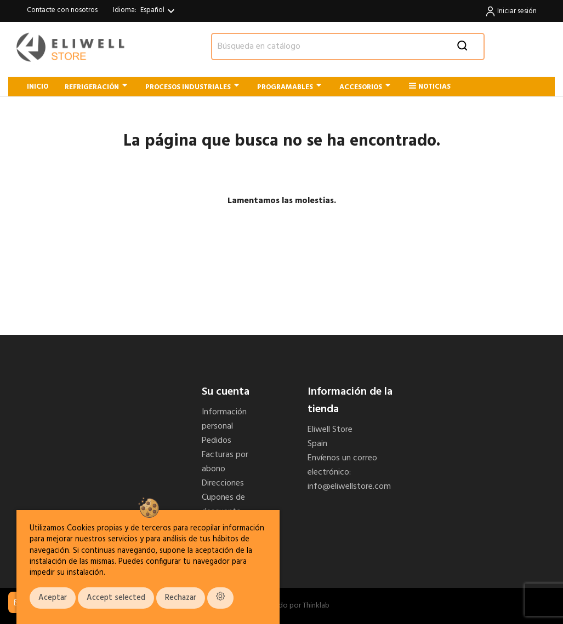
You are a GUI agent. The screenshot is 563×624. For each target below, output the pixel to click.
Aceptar (52, 598)
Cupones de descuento (223, 504)
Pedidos (216, 441)
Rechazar (180, 598)
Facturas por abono (225, 462)
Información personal (224, 419)
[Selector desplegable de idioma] (159, 11)
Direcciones (223, 483)
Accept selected (116, 598)
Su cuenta (225, 392)
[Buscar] (348, 46)
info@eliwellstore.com (349, 486)
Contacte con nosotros (62, 10)
